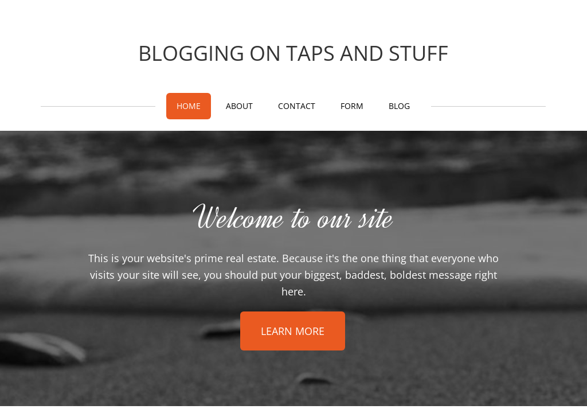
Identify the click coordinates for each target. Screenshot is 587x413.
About (239, 105)
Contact (296, 105)
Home (189, 105)
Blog (399, 105)
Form (352, 105)
